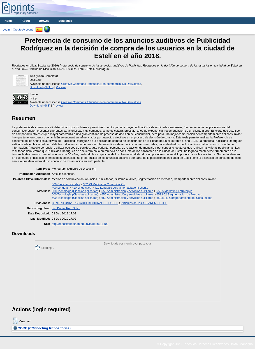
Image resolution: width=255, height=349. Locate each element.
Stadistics (65, 20)
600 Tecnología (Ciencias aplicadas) (75, 191)
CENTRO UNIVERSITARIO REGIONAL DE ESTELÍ (85, 203)
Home (9, 20)
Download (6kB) (40, 105)
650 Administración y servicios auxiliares (127, 191)
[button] (15, 321)
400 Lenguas (60, 187)
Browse (44, 20)
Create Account (23, 29)
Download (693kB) (41, 87)
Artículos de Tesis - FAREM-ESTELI (144, 203)
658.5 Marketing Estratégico (174, 191)
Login (6, 29)
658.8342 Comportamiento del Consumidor (184, 197)
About (26, 20)
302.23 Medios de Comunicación (104, 184)
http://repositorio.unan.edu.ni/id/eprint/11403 (80, 224)
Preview (61, 87)
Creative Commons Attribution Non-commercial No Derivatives (101, 83)
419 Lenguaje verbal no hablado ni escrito (121, 187)
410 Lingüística (81, 187)
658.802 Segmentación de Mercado (179, 194)
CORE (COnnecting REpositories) (42, 328)
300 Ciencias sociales (66, 184)
